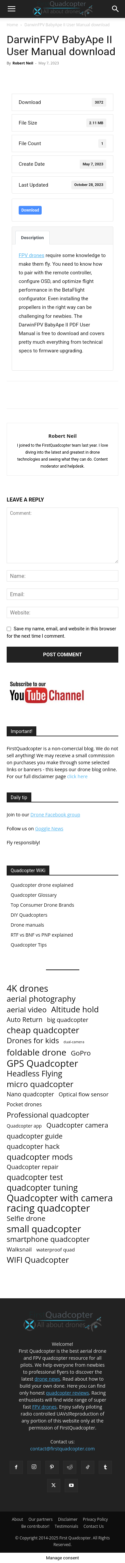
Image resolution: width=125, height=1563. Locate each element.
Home (12, 25)
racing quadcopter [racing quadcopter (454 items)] (48, 1208)
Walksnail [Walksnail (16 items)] (19, 1249)
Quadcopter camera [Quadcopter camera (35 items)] (77, 1125)
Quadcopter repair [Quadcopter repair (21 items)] (33, 1166)
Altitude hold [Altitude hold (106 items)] (75, 1009)
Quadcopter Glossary (34, 895)
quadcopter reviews (67, 1393)
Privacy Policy (95, 1519)
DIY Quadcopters (29, 915)
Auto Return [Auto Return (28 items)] (24, 1019)
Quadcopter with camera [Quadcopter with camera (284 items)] (60, 1197)
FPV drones (44, 1407)
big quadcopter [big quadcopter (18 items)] (67, 1019)
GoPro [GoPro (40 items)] (81, 1053)
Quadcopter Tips (29, 945)
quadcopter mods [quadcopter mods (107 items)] (40, 1156)
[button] (11, 9)
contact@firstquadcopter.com (62, 1448)
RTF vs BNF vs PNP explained (42, 935)
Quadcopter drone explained (42, 885)
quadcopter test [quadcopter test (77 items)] (35, 1177)
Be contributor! (35, 1526)
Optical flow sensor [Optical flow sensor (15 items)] (84, 1094)
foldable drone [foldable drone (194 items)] (36, 1052)
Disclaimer (68, 1519)
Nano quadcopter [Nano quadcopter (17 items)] (30, 1094)
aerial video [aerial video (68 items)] (27, 1009)
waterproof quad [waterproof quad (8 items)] (55, 1249)
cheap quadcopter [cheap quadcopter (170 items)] (43, 1030)
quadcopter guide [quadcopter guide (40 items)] (35, 1136)
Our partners (40, 1519)
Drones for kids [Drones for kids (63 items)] (33, 1040)
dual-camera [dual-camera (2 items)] (74, 1042)
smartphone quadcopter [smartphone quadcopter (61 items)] (48, 1239)
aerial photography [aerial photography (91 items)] (41, 998)
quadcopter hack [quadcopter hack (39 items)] (33, 1146)
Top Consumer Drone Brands (42, 905)
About (17, 1519)
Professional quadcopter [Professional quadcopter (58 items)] (48, 1114)
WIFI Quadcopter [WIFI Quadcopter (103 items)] (38, 1259)
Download (30, 210)
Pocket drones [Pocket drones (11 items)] (24, 1104)
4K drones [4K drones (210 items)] (27, 988)
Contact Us (94, 1526)
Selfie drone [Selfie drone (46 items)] (26, 1218)
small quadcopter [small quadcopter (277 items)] (44, 1228)
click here (77, 776)
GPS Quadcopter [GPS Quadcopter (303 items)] (42, 1063)
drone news (47, 1379)
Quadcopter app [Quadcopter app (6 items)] (24, 1126)
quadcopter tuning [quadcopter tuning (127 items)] (42, 1187)
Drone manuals (27, 925)
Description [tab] (32, 237)
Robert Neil (22, 62)
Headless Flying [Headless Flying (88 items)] (34, 1073)
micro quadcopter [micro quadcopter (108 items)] (40, 1083)
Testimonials (66, 1526)
